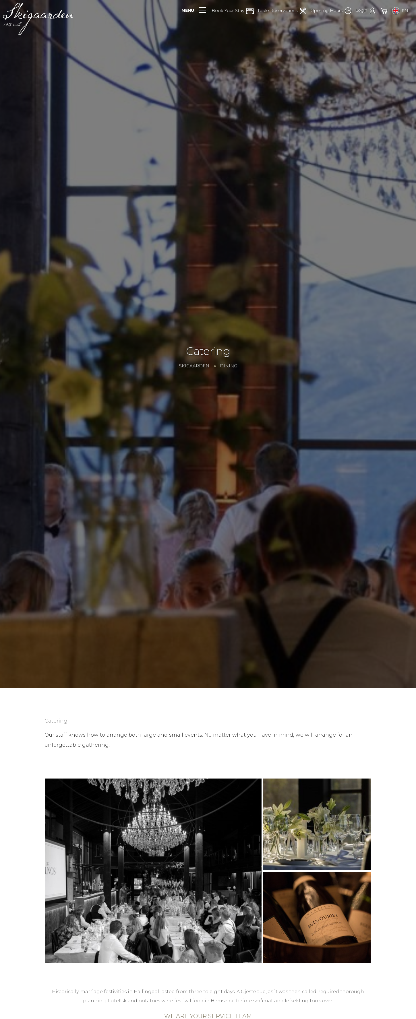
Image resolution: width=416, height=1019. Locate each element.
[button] (234, 11)
